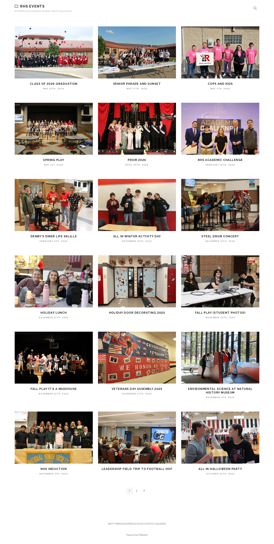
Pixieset (143, 534)
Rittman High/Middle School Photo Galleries (43, 11)
